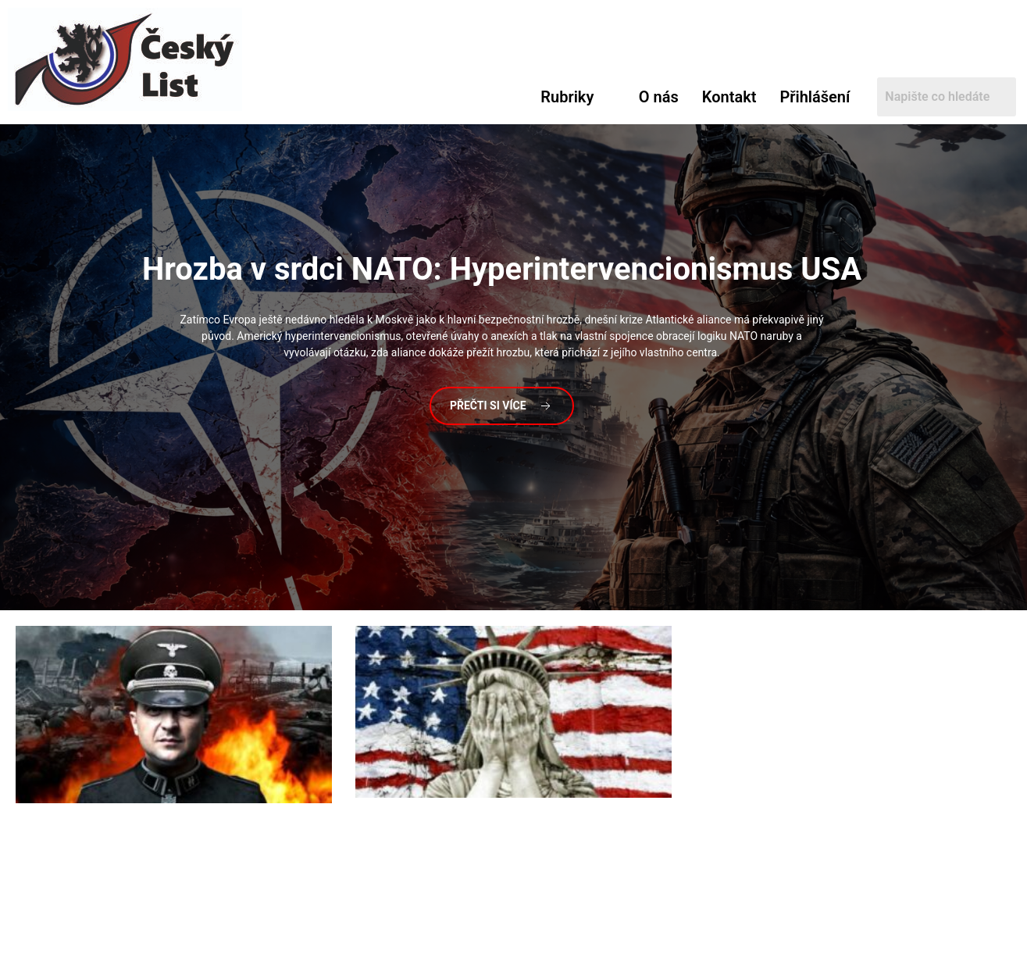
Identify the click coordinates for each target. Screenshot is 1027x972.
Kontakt (729, 97)
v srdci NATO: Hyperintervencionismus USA (501, 269)
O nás (659, 97)
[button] (578, 96)
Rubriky (567, 97)
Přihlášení (814, 97)
